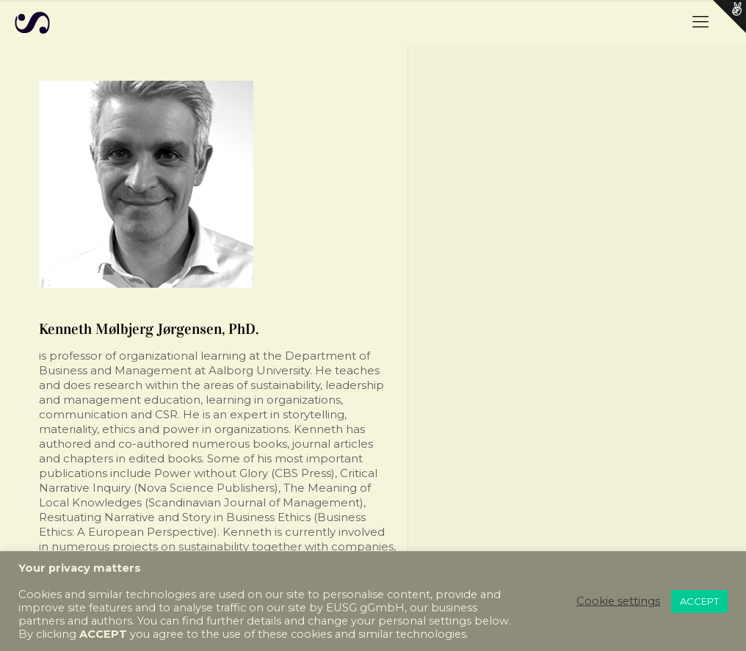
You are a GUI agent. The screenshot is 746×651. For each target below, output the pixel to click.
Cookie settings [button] (618, 601)
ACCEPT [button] (699, 601)
